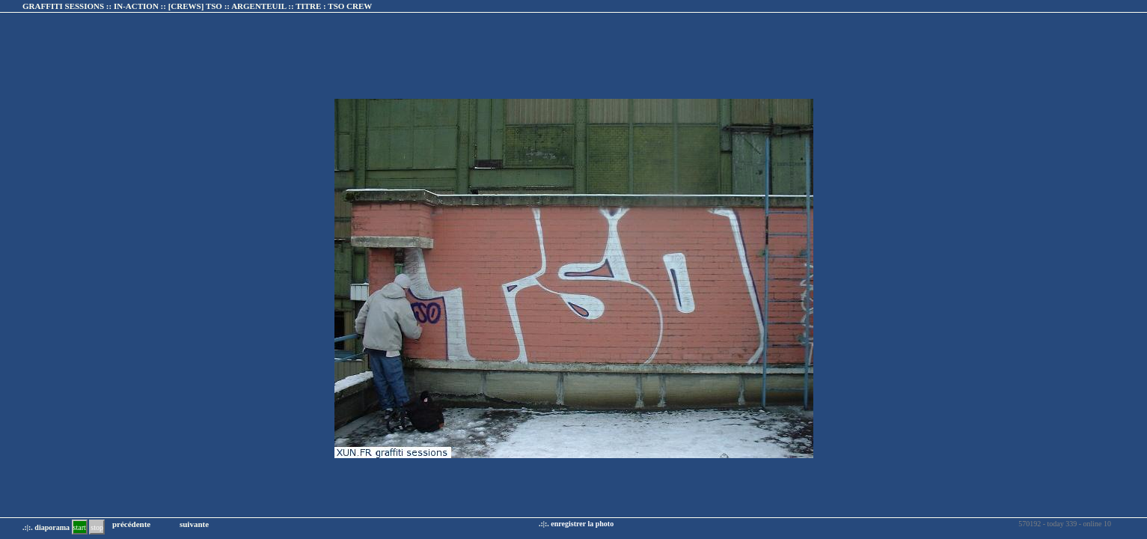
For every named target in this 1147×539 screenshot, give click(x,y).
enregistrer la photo (582, 524)
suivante (194, 524)
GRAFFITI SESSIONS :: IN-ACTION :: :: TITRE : (197, 5)
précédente (131, 524)
